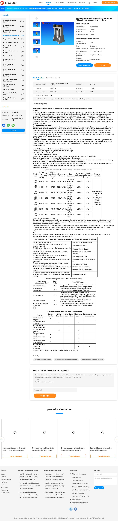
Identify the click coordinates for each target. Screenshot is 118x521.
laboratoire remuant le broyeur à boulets (66, 359)
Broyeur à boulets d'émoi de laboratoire (92, 359)
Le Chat (13, 130)
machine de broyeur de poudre (13, 51)
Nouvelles (4, 482)
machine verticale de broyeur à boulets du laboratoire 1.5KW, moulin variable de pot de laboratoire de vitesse (29, 477)
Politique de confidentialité (5, 491)
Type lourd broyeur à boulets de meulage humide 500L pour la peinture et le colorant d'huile (43, 450)
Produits (3, 477)
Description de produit (53, 78)
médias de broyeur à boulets (13, 46)
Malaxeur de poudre (13, 56)
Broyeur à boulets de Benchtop (13, 75)
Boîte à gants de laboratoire (13, 65)
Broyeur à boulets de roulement (13, 31)
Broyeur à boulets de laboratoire (13, 21)
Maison (3, 474)
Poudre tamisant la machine (13, 60)
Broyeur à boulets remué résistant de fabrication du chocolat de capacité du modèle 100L (72, 450)
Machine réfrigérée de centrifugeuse (13, 80)
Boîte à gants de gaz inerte (13, 70)
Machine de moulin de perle (13, 93)
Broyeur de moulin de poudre (13, 98)
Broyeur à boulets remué (13, 35)
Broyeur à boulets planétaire (13, 26)
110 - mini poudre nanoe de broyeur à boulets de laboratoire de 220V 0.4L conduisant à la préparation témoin (29, 495)
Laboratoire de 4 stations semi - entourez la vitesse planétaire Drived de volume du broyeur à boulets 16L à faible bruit (55, 477)
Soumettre (45, 396)
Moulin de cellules (13, 89)
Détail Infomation (38, 78)
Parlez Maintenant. (109, 2)
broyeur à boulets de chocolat (43, 359)
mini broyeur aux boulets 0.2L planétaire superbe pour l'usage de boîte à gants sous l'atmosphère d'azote (54, 486)
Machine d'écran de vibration (13, 85)
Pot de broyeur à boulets (13, 42)
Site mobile (4, 487)
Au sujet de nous (6, 479)
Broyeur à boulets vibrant (13, 39)
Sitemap (3, 485)
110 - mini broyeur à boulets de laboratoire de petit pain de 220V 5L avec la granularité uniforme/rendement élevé (30, 486)
